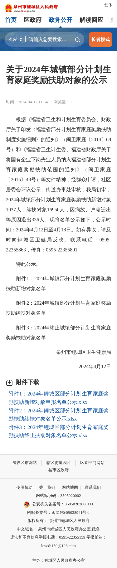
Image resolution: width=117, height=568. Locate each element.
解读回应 (91, 20)
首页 (11, 20)
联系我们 (93, 487)
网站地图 (70, 487)
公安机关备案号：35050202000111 (59, 504)
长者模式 (100, 39)
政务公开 (60, 20)
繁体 (108, 5)
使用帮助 (24, 487)
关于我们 (47, 487)
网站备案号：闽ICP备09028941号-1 (58, 512)
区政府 (32, 20)
